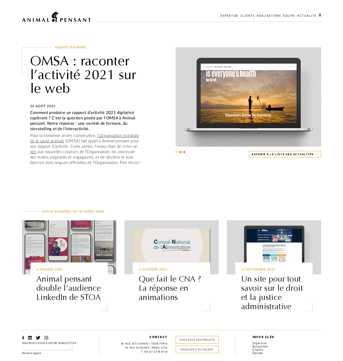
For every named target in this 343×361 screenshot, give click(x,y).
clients (248, 16)
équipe (289, 16)
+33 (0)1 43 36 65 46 (156, 352)
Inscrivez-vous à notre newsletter (49, 343)
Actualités (260, 347)
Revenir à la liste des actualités (283, 154)
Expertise (259, 343)
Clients (258, 350)
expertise (229, 16)
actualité (307, 16)
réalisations (269, 16)
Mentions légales (31, 353)
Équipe (257, 353)
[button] (177, 152)
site (33, 152)
